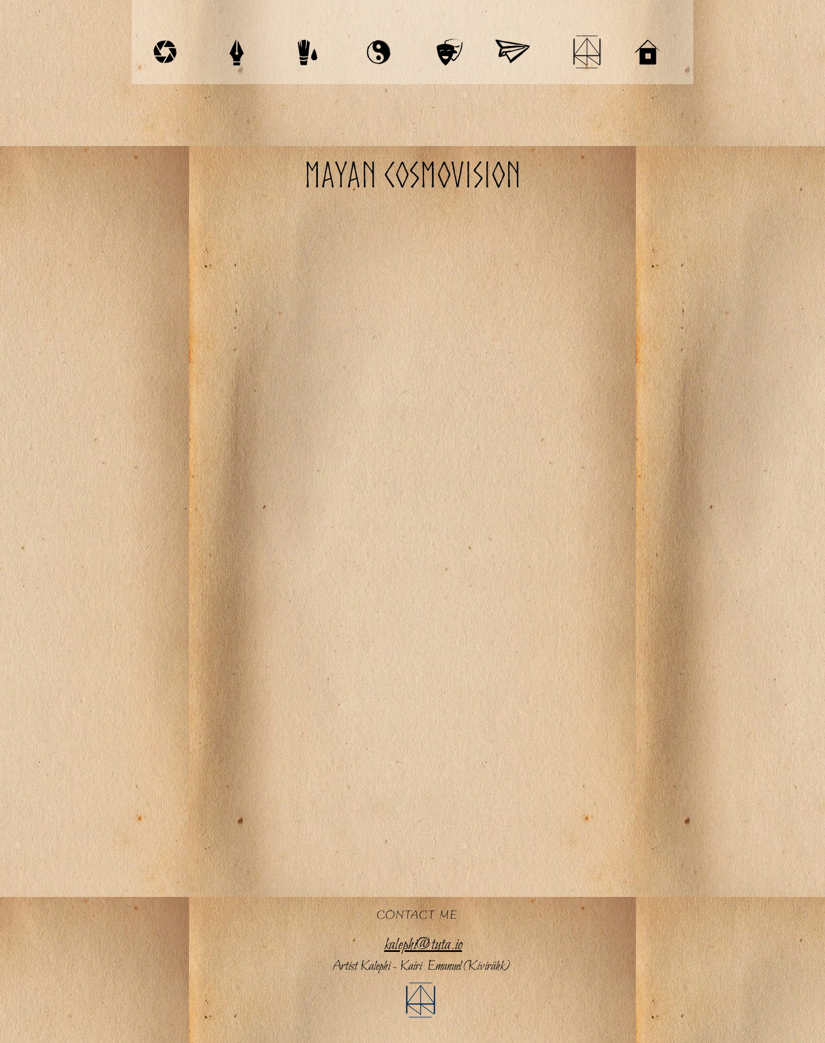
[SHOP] (512, 52)
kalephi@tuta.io (423, 945)
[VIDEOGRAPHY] (165, 52)
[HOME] (648, 52)
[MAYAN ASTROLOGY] (378, 52)
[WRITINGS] (236, 52)
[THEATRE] (449, 52)
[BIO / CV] (587, 52)
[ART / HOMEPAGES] (307, 52)
